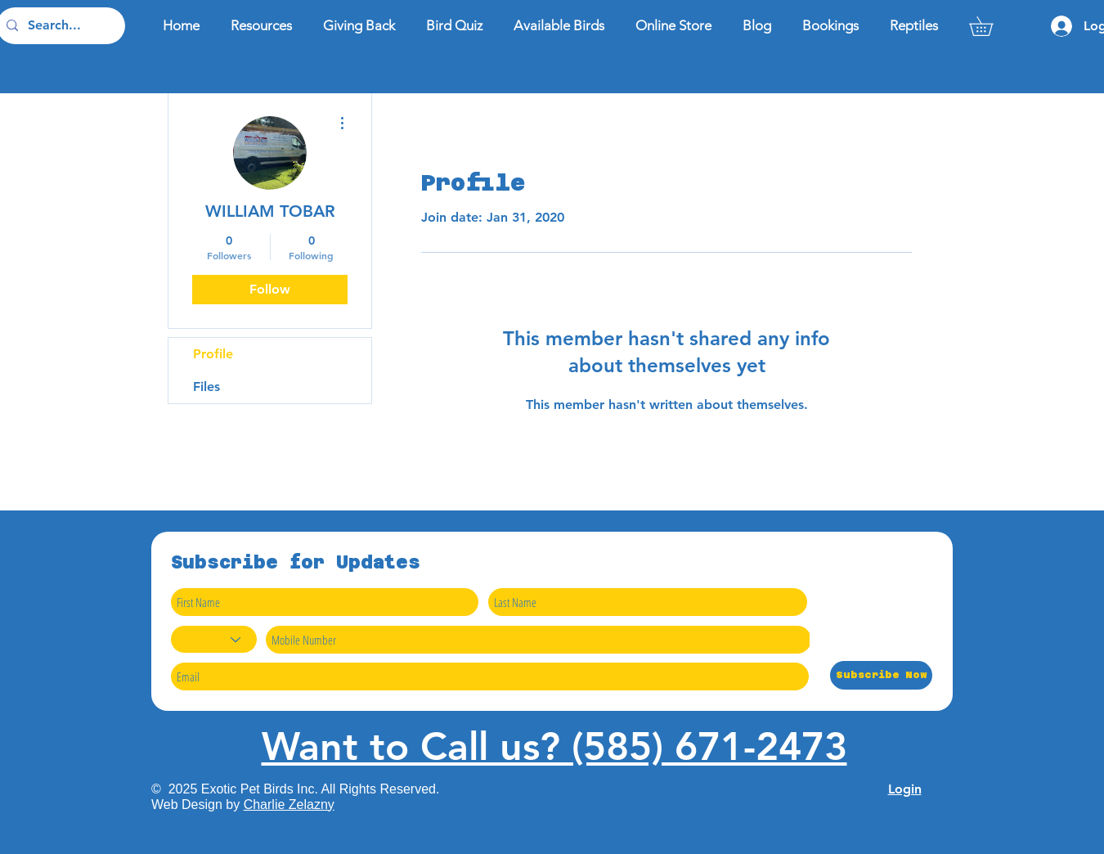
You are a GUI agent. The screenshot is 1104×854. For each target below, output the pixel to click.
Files (206, 386)
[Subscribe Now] (881, 675)
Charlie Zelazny (289, 804)
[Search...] (59, 25)
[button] (990, 26)
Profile (213, 354)
